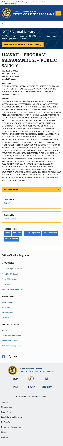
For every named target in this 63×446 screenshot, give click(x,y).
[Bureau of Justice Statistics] (31, 381)
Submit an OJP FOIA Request (12, 289)
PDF (8, 203)
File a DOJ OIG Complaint (11, 274)
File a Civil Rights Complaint (12, 269)
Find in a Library (10, 219)
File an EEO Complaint (10, 279)
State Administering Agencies (12, 346)
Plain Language (6, 407)
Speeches (5, 318)
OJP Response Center (9, 341)
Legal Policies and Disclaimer (11, 417)
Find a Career (6, 284)
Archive (4, 330)
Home (3, 24)
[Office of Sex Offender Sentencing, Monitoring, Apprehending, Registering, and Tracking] (47, 388)
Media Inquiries (7, 302)
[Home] (33, 13)
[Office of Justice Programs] (6, 13)
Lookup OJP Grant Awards (11, 335)
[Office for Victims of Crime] (31, 388)
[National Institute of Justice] (47, 380)
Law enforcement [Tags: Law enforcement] (50, 233)
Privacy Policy (6, 412)
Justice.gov (5, 437)
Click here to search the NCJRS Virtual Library (22, 45)
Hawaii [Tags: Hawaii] (7, 233)
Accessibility (5, 402)
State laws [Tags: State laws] (17, 233)
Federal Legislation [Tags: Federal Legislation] (32, 233)
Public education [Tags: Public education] (11, 238)
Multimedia (6, 307)
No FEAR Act (5, 422)
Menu (58, 13)
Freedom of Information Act (11, 427)
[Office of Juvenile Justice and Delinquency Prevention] (16, 388)
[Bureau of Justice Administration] (15, 380)
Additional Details (11, 189)
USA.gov (4, 432)
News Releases (7, 312)
